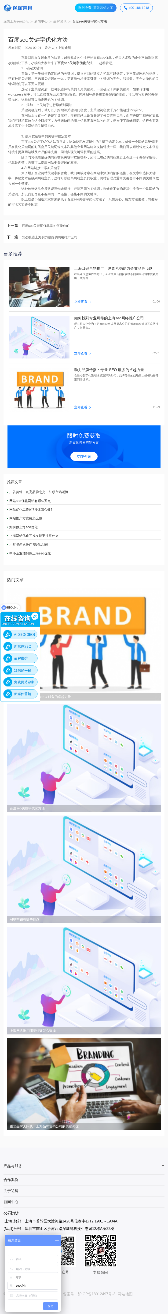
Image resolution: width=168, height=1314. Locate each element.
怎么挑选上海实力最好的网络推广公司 (49, 237)
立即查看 (82, 301)
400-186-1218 (136, 8)
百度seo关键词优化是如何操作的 (46, 226)
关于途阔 (11, 1191)
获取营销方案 (95, 8)
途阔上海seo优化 (16, 21)
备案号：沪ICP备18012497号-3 (89, 1294)
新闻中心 (40, 21)
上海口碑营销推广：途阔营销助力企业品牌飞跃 (113, 268)
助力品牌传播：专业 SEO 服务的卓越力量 (109, 370)
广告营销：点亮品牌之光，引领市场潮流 (38, 492)
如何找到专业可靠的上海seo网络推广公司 (109, 318)
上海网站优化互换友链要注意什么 (33, 536)
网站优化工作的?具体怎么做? (30, 509)
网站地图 (125, 1294)
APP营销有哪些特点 (24, 919)
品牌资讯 (59, 21)
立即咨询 (84, 456)
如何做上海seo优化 (23, 527)
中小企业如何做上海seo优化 (30, 553)
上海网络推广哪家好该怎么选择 (33, 1031)
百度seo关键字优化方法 (27, 808)
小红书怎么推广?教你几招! (28, 544)
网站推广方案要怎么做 (25, 518)
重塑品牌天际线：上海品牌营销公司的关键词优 (44, 1126)
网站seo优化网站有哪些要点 (30, 501)
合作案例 (11, 1180)
